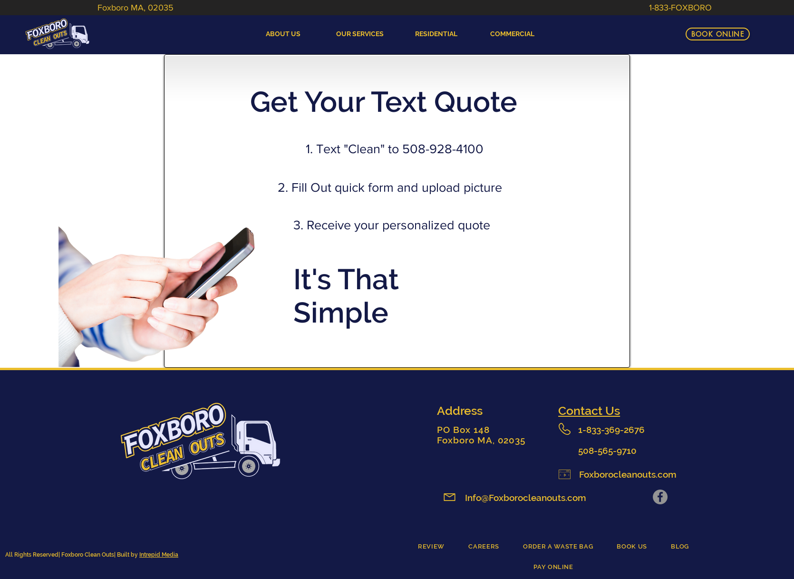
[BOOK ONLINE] (718, 34)
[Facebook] (660, 497)
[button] (436, 34)
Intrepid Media (158, 554)
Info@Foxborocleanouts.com (525, 497)
